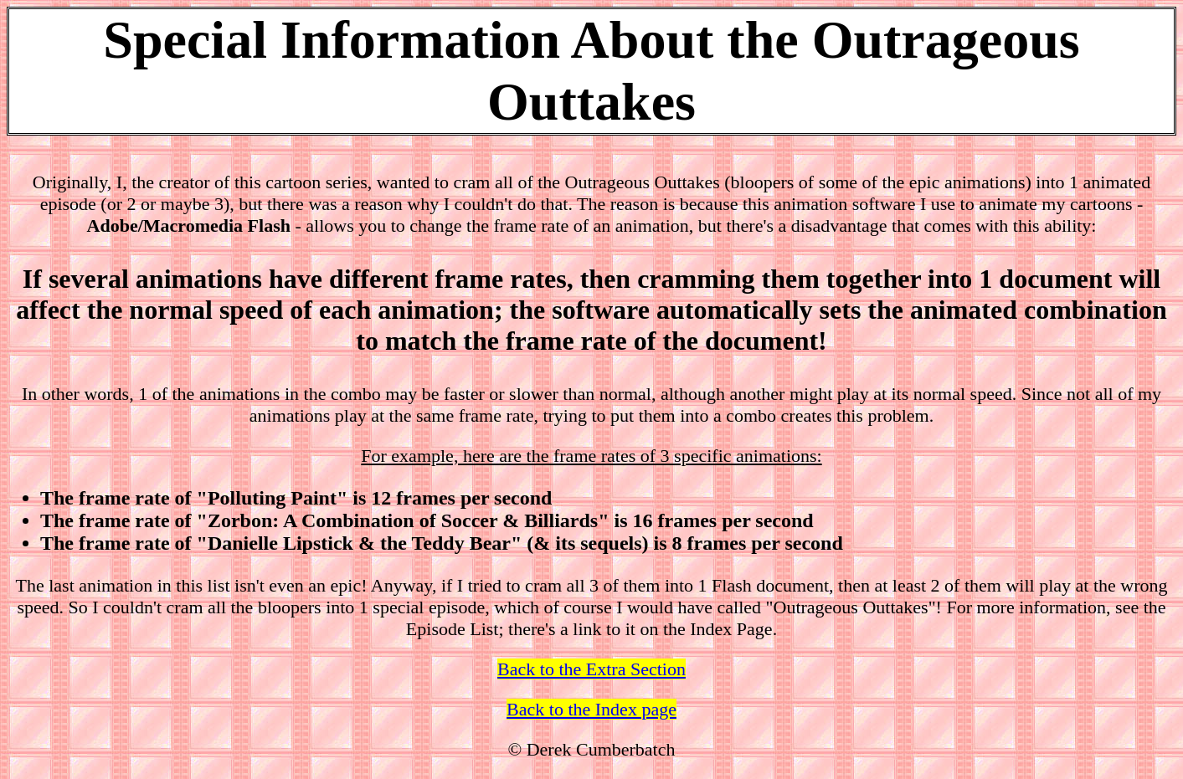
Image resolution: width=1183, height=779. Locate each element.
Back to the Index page (591, 709)
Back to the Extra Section (591, 669)
